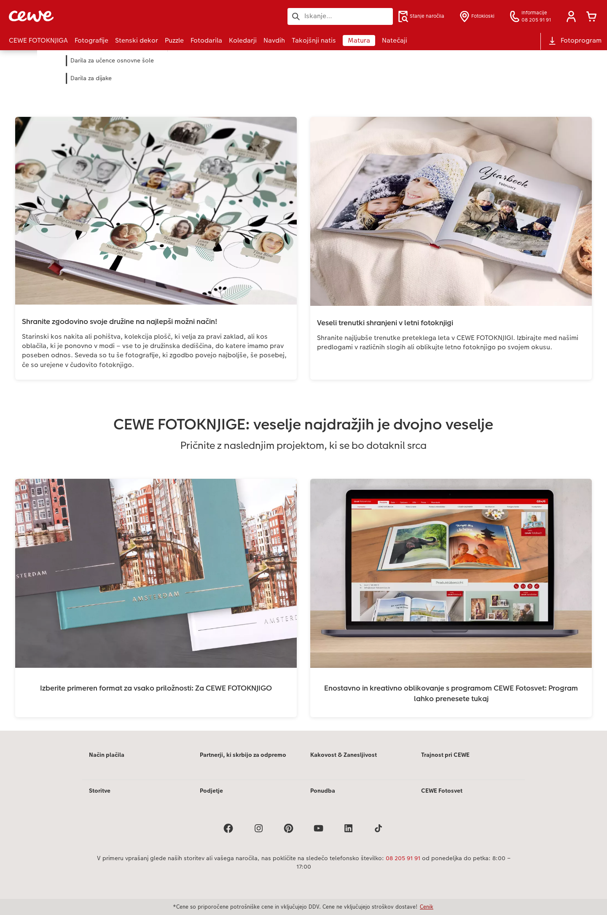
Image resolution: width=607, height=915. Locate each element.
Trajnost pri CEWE (445, 754)
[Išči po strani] (340, 16)
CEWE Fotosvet (441, 790)
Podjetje (211, 790)
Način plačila (106, 754)
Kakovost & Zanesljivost (343, 754)
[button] (571, 16)
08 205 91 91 (403, 858)
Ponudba (322, 790)
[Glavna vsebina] (303, 390)
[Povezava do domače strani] (91, 16)
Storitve (99, 790)
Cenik (426, 906)
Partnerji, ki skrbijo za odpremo (243, 754)
